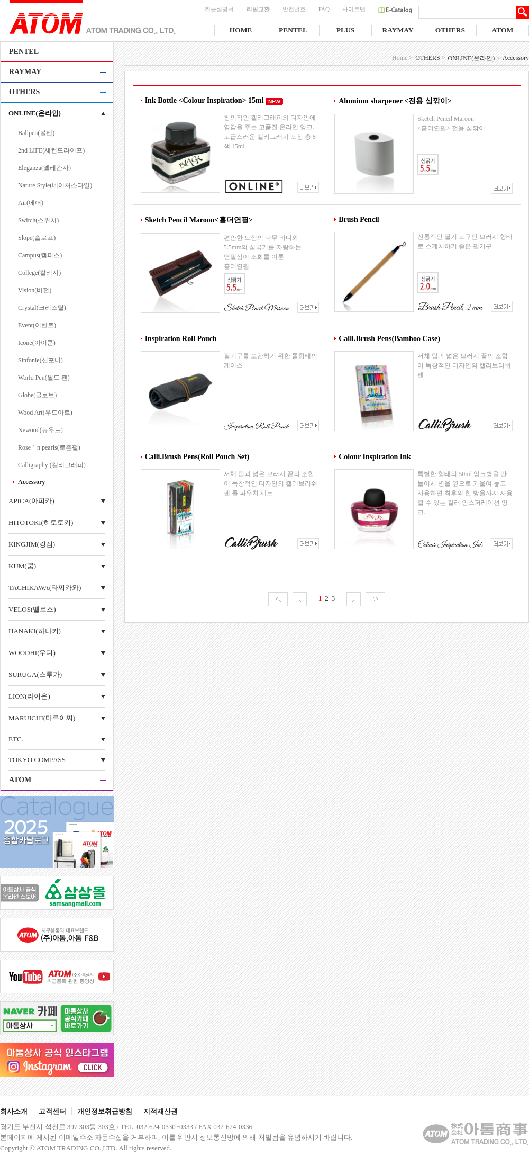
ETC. (15, 739)
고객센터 (52, 1111)
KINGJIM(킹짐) (31, 544)
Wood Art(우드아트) (45, 412)
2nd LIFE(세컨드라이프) (51, 150)
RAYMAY (397, 30)
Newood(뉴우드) (40, 430)
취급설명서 (219, 9)
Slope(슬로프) (37, 237)
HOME (241, 30)
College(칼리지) (39, 272)
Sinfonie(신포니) (40, 360)
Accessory (31, 482)
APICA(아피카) (31, 501)
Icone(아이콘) (37, 342)
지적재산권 (160, 1111)
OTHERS (450, 30)
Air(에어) (30, 203)
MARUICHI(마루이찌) (41, 718)
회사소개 (14, 1111)
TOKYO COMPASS (37, 760)
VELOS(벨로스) (32, 609)
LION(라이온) (29, 696)
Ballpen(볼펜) (36, 133)
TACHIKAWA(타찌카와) (44, 588)
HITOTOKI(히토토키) (40, 522)
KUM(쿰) (22, 566)
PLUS (345, 30)
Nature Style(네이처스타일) (55, 185)
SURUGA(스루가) (35, 674)
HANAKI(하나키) (34, 631)
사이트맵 (354, 9)
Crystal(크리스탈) (42, 307)
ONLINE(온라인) (34, 113)
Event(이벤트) (37, 325)
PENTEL (293, 30)
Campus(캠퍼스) (40, 255)
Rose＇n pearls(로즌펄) (49, 447)
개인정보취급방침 (104, 1111)
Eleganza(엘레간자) (44, 168)
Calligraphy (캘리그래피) (52, 465)
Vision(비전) (34, 290)
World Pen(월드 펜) (44, 377)
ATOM (503, 30)
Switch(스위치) (38, 220)
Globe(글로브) (37, 395)
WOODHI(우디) (32, 653)
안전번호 (294, 9)
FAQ (324, 9)
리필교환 (258, 9)
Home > (402, 57)
